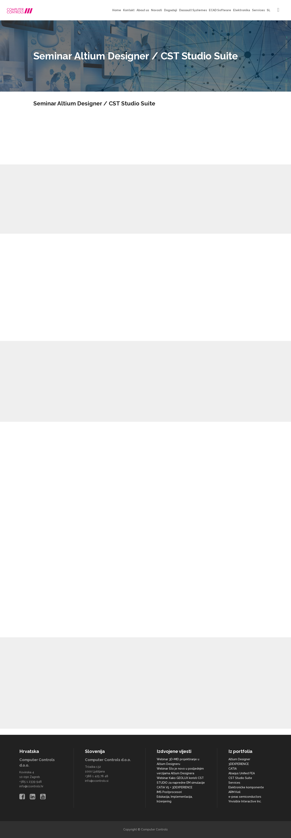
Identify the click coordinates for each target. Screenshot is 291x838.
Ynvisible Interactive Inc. (244, 801)
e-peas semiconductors (244, 796)
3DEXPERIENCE (238, 764)
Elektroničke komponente (246, 787)
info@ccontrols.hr (31, 786)
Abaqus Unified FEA (241, 773)
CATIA (232, 768)
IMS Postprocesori (169, 792)
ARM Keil (234, 792)
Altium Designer (239, 759)
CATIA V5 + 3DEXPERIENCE (174, 787)
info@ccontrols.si (96, 780)
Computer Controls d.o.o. (108, 760)
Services (234, 782)
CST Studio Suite (240, 778)
